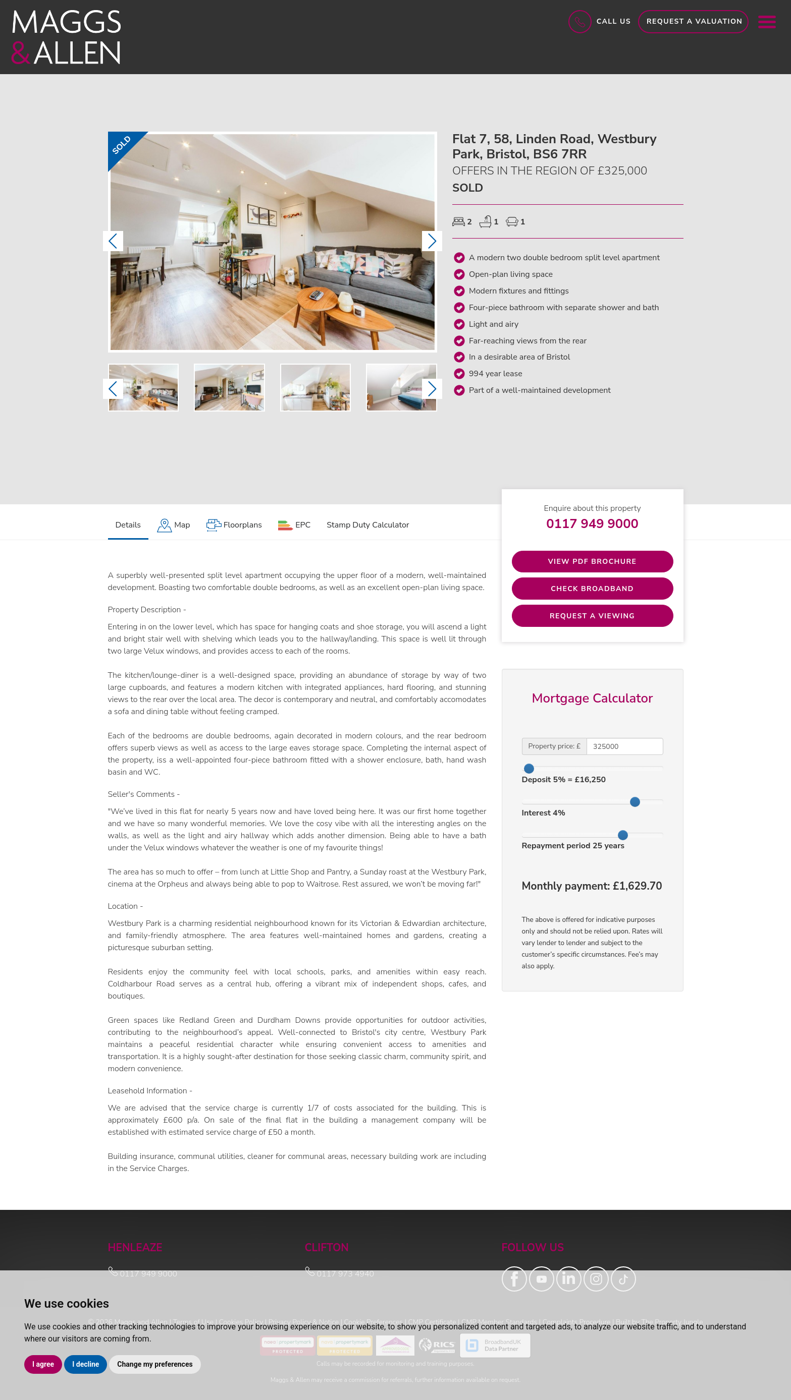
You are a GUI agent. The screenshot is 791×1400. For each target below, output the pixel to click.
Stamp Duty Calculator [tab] (368, 525)
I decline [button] (85, 1364)
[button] (113, 241)
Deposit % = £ (564, 780)
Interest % (543, 813)
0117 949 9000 (592, 524)
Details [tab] (128, 525)
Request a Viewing (592, 616)
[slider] (529, 769)
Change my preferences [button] (154, 1364)
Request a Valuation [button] (695, 21)
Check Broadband (592, 589)
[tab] (173, 526)
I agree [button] (43, 1364)
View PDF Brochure (592, 561)
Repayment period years (573, 846)
